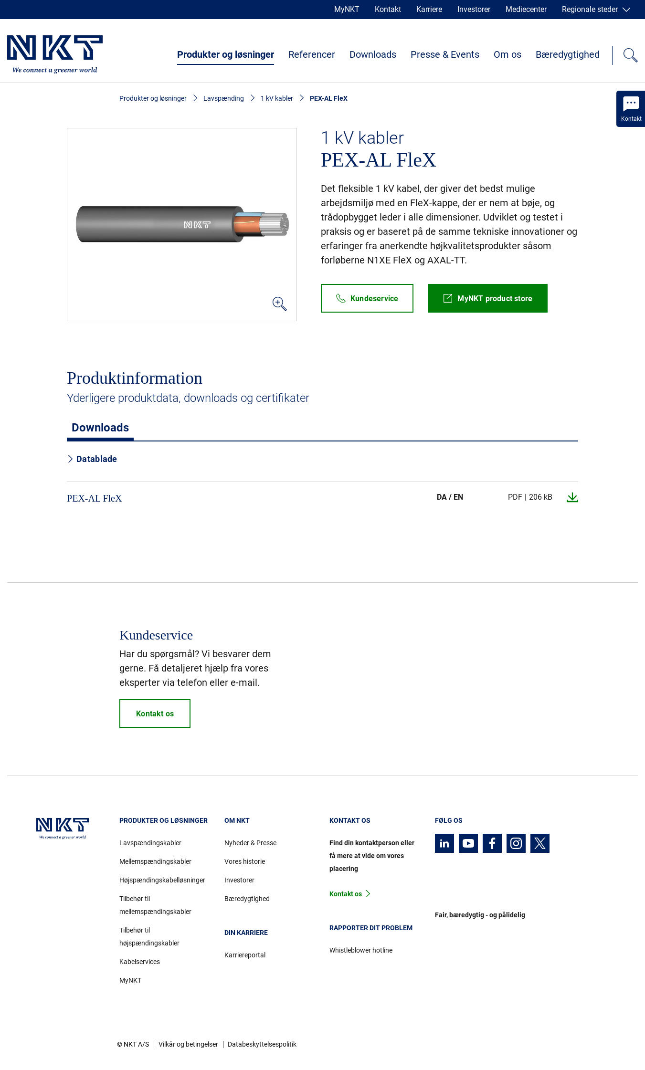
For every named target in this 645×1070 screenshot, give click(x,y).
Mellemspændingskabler (155, 861)
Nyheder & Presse (250, 843)
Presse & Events (445, 54)
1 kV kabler (277, 98)
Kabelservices (139, 961)
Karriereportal (244, 955)
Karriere (429, 9)
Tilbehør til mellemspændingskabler (155, 905)
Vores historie (244, 861)
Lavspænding (223, 98)
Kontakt (388, 9)
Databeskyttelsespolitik (262, 1044)
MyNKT (347, 9)
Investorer (473, 9)
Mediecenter (526, 9)
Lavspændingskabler (150, 843)
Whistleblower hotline (360, 950)
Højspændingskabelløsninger (162, 880)
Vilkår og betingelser (188, 1044)
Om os (507, 54)
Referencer (311, 54)
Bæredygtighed (568, 54)
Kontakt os (345, 894)
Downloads (372, 54)
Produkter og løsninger (225, 54)
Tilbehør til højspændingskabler (149, 936)
